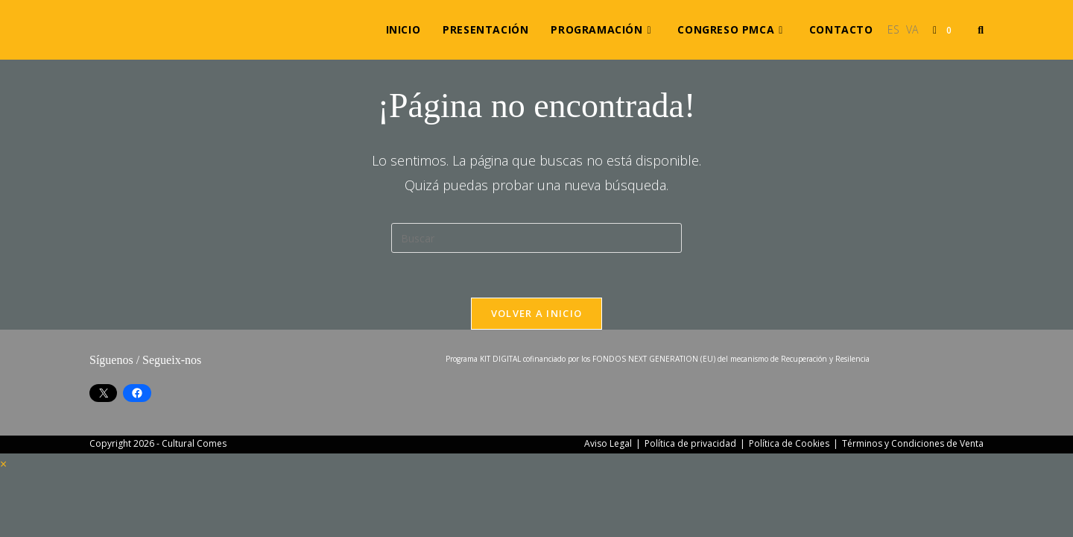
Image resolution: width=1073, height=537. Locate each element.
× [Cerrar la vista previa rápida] (3, 464)
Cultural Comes (194, 443)
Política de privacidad (690, 443)
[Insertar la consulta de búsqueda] (536, 238)
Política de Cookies (789, 443)
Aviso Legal (608, 443)
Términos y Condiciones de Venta (913, 443)
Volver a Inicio (537, 313)
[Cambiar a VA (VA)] (912, 30)
